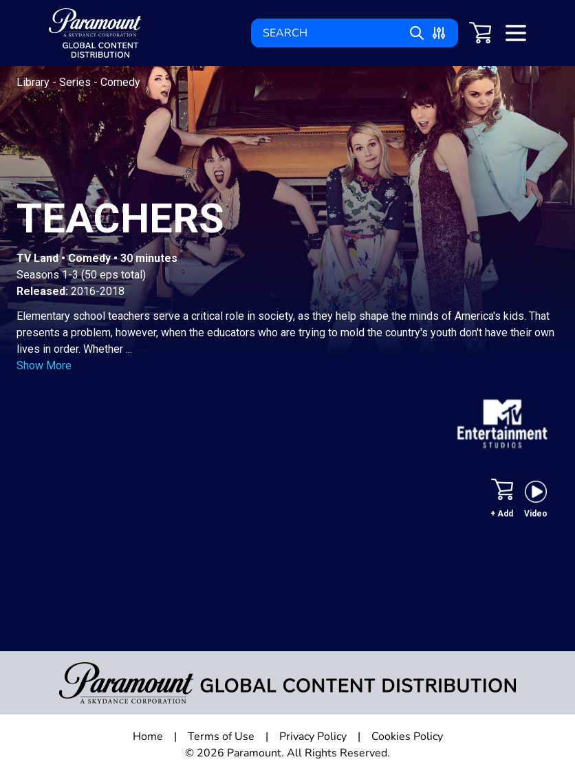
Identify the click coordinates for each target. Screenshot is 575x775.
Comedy (120, 82)
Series (76, 82)
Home (148, 736)
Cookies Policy (407, 736)
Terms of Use (221, 736)
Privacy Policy (313, 736)
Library (34, 82)
